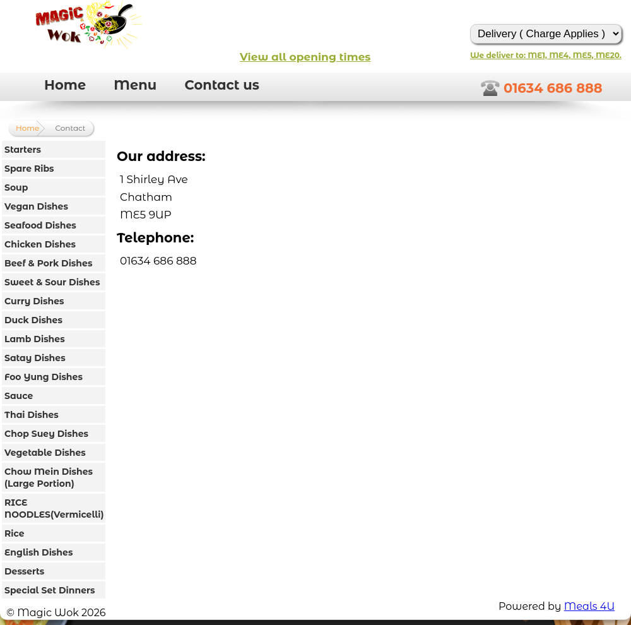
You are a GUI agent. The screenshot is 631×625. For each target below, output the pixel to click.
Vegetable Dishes (45, 452)
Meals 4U (589, 606)
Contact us (221, 85)
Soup (16, 187)
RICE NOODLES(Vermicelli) (53, 508)
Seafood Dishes (40, 225)
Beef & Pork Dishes (48, 263)
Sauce (18, 396)
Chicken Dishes (40, 244)
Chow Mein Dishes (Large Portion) (48, 477)
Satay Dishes (35, 358)
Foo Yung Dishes (43, 377)
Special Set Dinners (49, 590)
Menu (135, 85)
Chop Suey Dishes (46, 433)
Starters (22, 149)
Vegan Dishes (36, 206)
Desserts (24, 571)
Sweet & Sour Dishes (52, 282)
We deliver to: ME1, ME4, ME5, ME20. (546, 55)
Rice (14, 533)
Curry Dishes (34, 301)
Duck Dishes (33, 320)
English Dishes (38, 552)
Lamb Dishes (34, 339)
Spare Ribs (29, 168)
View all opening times (305, 57)
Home (65, 85)
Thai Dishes (31, 414)
